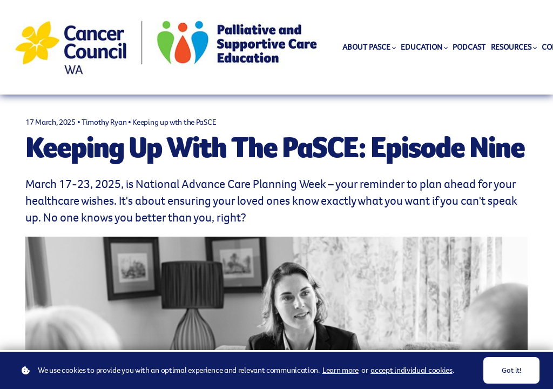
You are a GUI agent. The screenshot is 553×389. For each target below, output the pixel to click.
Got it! (511, 370)
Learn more (340, 370)
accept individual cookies (411, 370)
